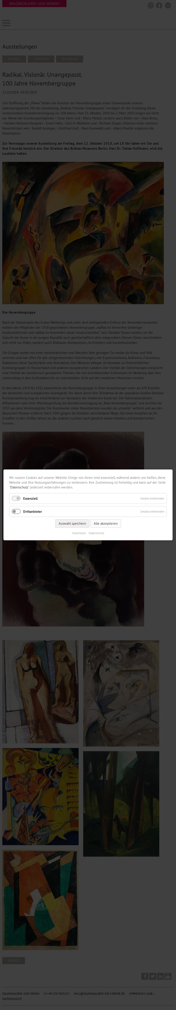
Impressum (79, 533)
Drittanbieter (32, 511)
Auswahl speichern (72, 524)
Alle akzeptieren (106, 524)
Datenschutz (19, 487)
